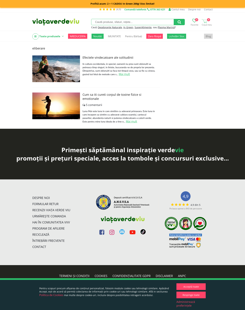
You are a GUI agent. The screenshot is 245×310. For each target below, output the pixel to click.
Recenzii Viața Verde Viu (51, 210)
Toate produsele (48, 36)
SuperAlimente (143, 27)
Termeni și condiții (74, 276)
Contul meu (177, 9)
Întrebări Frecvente (48, 241)
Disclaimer (164, 276)
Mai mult (124, 74)
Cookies (101, 276)
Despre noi (194, 9)
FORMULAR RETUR (45, 204)
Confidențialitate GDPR (131, 276)
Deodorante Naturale (110, 27)
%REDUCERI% (78, 36)
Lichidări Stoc (176, 36)
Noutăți (97, 36)
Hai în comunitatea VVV (51, 222)
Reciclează (40, 234)
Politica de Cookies (51, 295)
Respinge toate (191, 295)
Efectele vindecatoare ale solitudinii (108, 57)
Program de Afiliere (48, 228)
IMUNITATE (114, 36)
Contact (208, 9)
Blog (208, 36)
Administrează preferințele (185, 303)
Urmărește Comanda (49, 216)
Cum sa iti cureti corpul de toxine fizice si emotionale (112, 97)
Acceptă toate (191, 286)
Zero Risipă (154, 36)
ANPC (182, 276)
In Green (128, 27)
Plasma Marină (166, 27)
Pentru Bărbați (133, 36)
